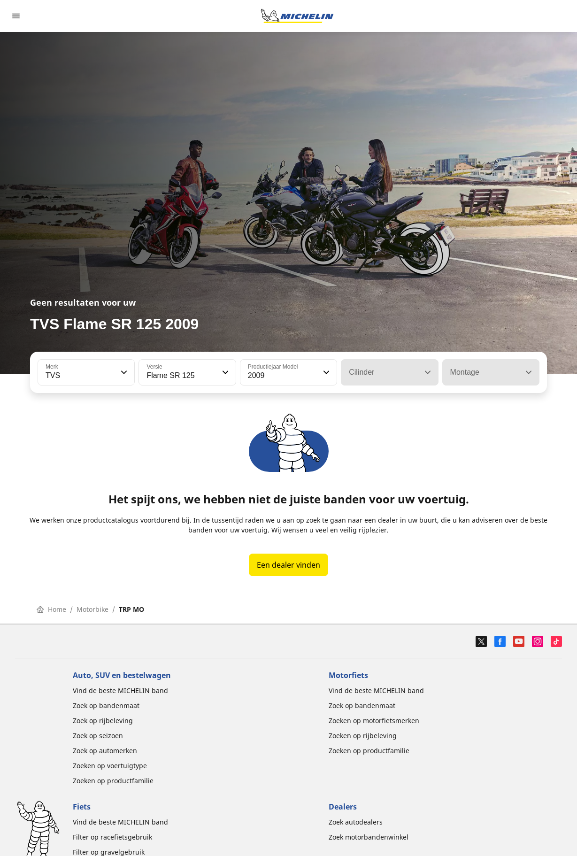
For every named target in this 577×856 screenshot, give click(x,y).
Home (51, 609)
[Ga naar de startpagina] (297, 16)
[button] (123, 372)
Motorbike (92, 609)
